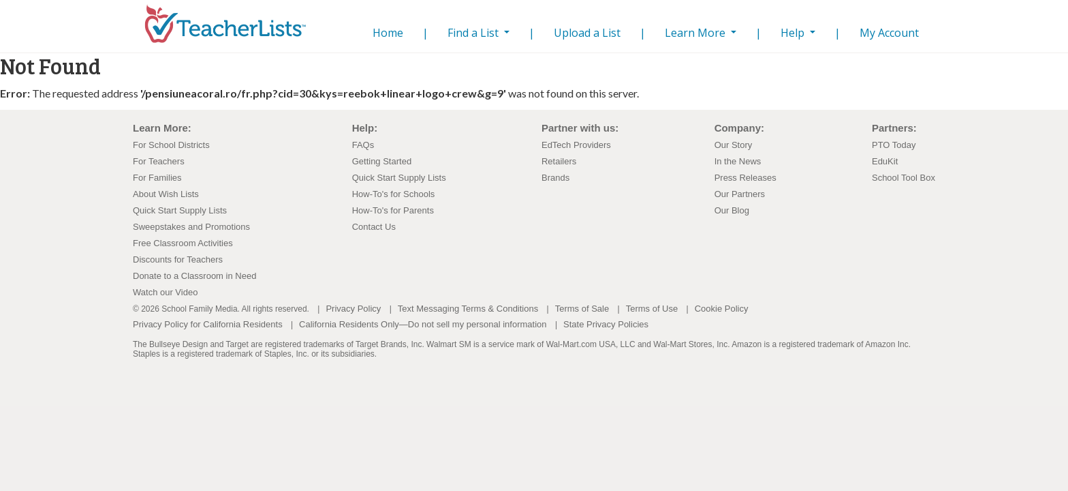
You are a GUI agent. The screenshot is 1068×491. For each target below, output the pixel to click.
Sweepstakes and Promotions (191, 227)
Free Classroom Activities (183, 243)
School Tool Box (903, 178)
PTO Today (894, 145)
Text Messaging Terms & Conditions (468, 308)
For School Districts (171, 145)
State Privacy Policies (605, 324)
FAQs (363, 145)
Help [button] (794, 32)
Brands (555, 178)
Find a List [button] (474, 32)
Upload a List (587, 32)
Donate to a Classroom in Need (194, 276)
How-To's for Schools (393, 194)
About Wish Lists (166, 194)
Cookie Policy (722, 308)
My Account (889, 32)
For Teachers (159, 161)
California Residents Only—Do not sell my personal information (422, 324)
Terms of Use (652, 308)
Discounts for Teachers (178, 259)
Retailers (558, 161)
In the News (737, 161)
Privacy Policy (353, 308)
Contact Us (374, 227)
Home (385, 32)
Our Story (733, 145)
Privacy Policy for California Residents (208, 324)
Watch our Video (165, 292)
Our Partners (739, 194)
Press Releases (745, 178)
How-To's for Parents (393, 210)
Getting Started (381, 161)
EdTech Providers (576, 145)
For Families (157, 178)
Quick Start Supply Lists (180, 210)
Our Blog (731, 210)
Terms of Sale (582, 308)
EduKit (885, 161)
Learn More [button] (696, 32)
